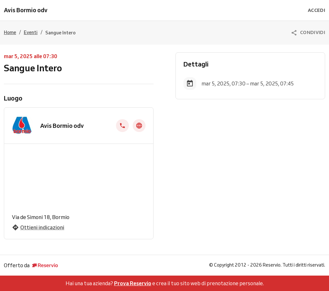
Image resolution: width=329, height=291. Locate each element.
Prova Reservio (132, 283)
